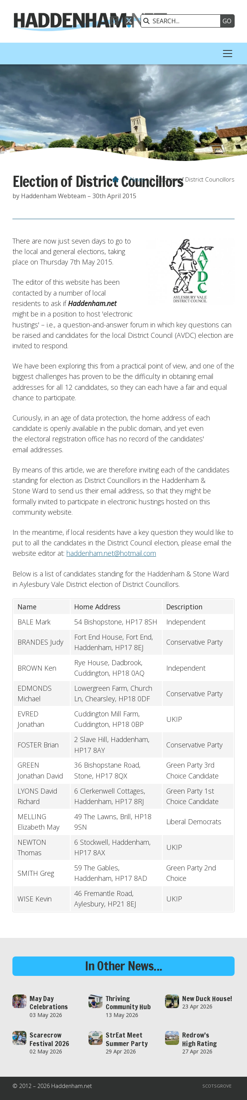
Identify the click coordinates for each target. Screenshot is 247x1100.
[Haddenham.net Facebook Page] (114, 21)
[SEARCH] (182, 21)
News (137, 179)
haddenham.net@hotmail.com (111, 553)
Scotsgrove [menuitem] (216, 1086)
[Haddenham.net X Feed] (129, 21)
